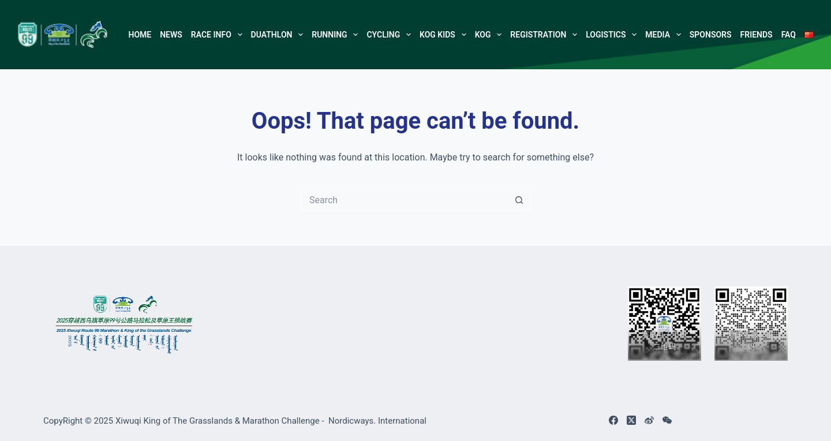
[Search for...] (404, 199)
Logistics (613, 35)
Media (665, 35)
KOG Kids (445, 35)
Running (337, 35)
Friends (756, 34)
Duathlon (279, 35)
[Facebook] (613, 420)
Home (139, 34)
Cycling (390, 35)
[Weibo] (649, 420)
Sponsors (711, 34)
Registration (545, 35)
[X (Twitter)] (631, 420)
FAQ (788, 34)
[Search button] (519, 199)
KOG (490, 35)
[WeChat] (667, 420)
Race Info (218, 35)
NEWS (171, 34)
